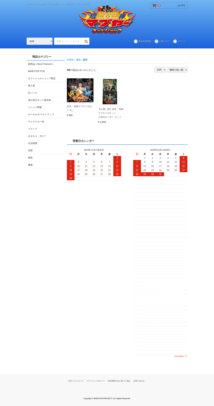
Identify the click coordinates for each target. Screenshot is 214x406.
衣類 (30, 150)
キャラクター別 (36, 121)
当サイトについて (75, 381)
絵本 (85, 59)
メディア (32, 128)
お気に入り (161, 41)
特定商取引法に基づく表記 (119, 381)
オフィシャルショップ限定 (42, 78)
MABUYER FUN (36, 71)
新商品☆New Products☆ (41, 64)
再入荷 (31, 85)
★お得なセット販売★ (39, 100)
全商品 (70, 59)
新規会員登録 (142, 41)
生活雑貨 (32, 143)
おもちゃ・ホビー (37, 136)
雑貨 (30, 157)
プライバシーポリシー (95, 381)
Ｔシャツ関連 (35, 107)
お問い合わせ (139, 381)
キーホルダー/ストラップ (41, 114)
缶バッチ (32, 92)
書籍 (30, 164)
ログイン (179, 41)
